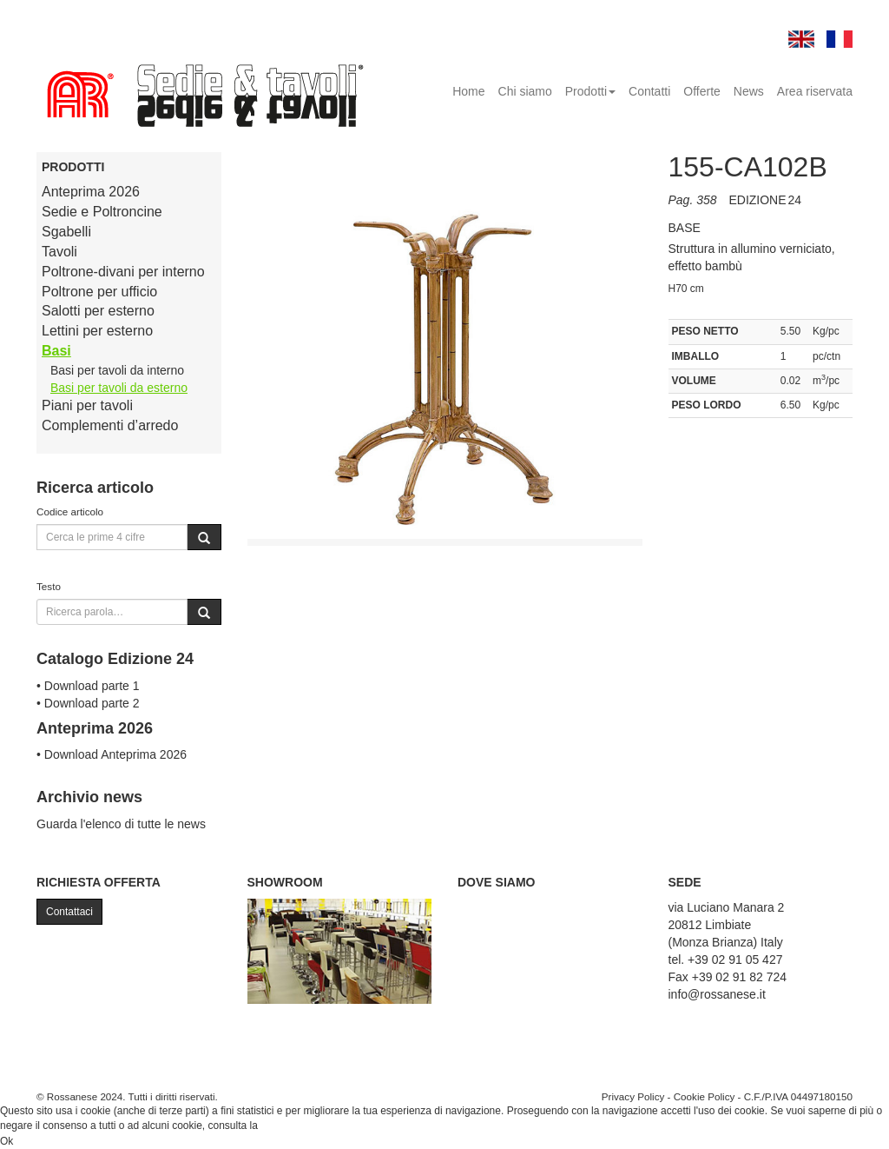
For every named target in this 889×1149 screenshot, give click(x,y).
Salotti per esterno (98, 310)
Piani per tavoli (87, 405)
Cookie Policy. (293, 1125)
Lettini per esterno (97, 330)
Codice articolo (69, 511)
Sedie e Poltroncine (102, 211)
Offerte (702, 91)
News (749, 91)
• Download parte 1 (88, 686)
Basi (56, 350)
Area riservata (815, 91)
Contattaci (69, 912)
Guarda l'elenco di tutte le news (121, 824)
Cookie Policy (704, 1096)
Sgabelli (66, 231)
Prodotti (590, 91)
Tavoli (59, 251)
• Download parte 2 (88, 703)
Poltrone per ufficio (99, 291)
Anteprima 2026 (91, 191)
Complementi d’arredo (110, 425)
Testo (48, 586)
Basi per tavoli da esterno (119, 388)
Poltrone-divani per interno (123, 271)
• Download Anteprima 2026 (111, 754)
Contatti (649, 91)
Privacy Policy (633, 1096)
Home (468, 91)
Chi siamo (525, 91)
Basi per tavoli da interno (117, 370)
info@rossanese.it (717, 994)
